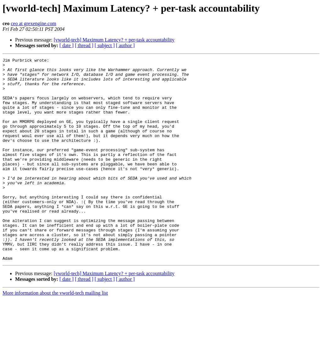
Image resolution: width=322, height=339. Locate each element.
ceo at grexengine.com (33, 23)
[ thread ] (84, 45)
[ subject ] (105, 45)
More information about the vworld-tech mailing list (55, 333)
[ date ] (66, 45)
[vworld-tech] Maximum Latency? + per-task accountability (114, 39)
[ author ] (125, 45)
